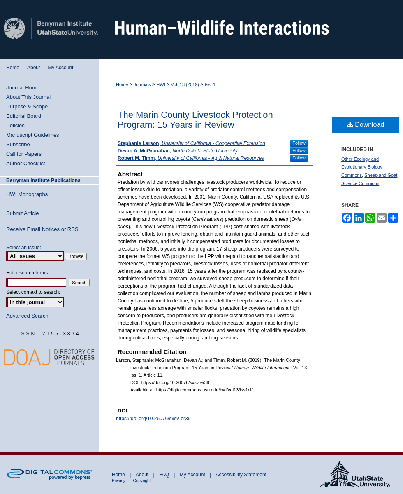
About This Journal (28, 97)
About (143, 475)
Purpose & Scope (27, 106)
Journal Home (22, 87)
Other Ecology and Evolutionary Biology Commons (361, 167)
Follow (299, 142)
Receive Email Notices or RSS (42, 229)
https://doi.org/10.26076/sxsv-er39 (153, 418)
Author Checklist (25, 163)
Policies (15, 125)
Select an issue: (23, 248)
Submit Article (22, 213)
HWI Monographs (27, 194)
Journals (142, 84)
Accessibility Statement (241, 475)
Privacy (119, 480)
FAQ (164, 475)
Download (365, 124)
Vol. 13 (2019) (185, 84)
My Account (193, 475)
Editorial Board (23, 116)
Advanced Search (27, 316)
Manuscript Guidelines (32, 135)
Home (122, 84)
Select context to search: (33, 292)
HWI (160, 84)
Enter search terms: (27, 273)
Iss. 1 (210, 84)
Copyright (142, 480)
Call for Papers (24, 154)
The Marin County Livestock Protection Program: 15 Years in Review (195, 120)
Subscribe (18, 144)
